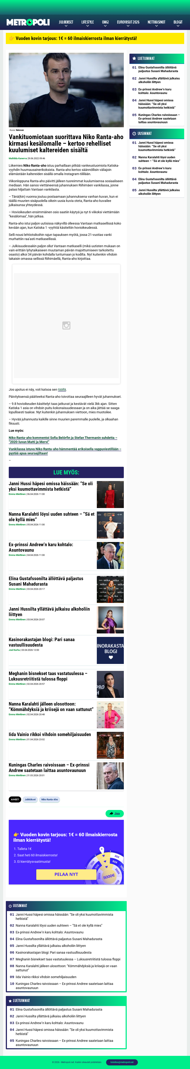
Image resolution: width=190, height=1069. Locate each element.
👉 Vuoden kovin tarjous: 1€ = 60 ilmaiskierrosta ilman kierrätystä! (73, 38)
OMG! (105, 22)
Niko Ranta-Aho (49, 799)
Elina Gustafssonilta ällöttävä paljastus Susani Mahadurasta (46, 581)
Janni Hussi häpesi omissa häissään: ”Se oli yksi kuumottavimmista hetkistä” (51, 486)
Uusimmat (20, 906)
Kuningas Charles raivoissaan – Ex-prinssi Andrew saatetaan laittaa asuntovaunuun (49, 767)
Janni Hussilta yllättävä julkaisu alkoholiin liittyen (49, 611)
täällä (62, 389)
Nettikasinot (156, 22)
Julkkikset (66, 22)
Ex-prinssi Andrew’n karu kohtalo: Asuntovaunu (41, 547)
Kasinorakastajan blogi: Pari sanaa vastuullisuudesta (42, 642)
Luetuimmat (21, 1001)
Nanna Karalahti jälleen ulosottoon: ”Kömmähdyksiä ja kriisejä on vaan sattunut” (51, 706)
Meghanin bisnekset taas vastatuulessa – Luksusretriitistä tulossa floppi (48, 676)
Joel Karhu (14, 650)
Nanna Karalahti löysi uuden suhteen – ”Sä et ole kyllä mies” (51, 516)
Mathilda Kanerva (18, 158)
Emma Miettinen (17, 494)
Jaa (115, 813)
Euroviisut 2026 (128, 22)
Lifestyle (88, 22)
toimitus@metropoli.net (121, 1062)
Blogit (178, 22)
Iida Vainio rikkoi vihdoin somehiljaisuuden (50, 734)
